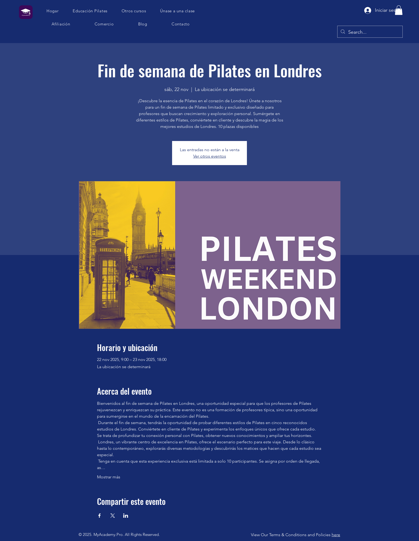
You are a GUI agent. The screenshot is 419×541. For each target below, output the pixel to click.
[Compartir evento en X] (112, 515)
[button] (177, 10)
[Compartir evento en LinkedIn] (125, 515)
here (336, 534)
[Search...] (369, 32)
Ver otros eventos (209, 156)
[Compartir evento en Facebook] (99, 515)
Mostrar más (108, 476)
